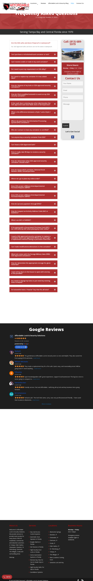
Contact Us (80, 3)
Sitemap (11, 557)
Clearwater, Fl (54, 537)
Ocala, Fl (52, 543)
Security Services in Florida (17, 3)
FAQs (72, 3)
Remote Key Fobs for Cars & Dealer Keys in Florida (36, 562)
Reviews (43, 3)
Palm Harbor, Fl (54, 546)
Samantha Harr (20, 383)
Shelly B (17, 351)
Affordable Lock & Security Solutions (30, 335)
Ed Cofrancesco (20, 393)
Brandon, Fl (53, 535)
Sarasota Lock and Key (57, 562)
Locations (33, 3)
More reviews (46, 404)
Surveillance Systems (36, 572)
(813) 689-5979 (76, 43)
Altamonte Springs (55, 532)
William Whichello (21, 362)
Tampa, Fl (53, 552)
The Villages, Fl (54, 555)
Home (5, 3)
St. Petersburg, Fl (55, 549)
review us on (21, 347)
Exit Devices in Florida (36, 547)
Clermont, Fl (53, 540)
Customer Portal (8, 9)
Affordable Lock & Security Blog (58, 3)
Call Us (7, 577)
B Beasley (18, 372)
